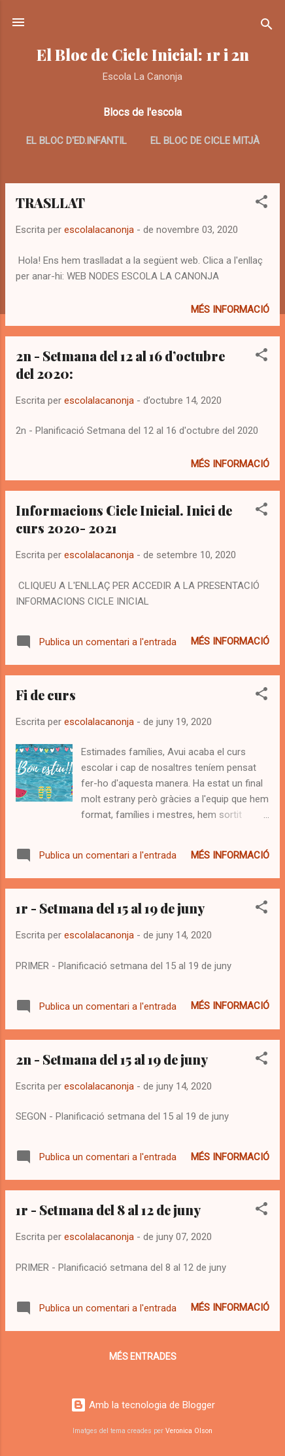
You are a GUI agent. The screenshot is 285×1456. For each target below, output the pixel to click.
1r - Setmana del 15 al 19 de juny (110, 908)
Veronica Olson (188, 1431)
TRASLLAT (50, 202)
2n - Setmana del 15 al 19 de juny (112, 1059)
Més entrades (142, 1356)
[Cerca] (267, 26)
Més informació (230, 309)
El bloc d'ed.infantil (76, 141)
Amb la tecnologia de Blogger (143, 1405)
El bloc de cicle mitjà (205, 141)
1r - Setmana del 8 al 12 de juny (108, 1209)
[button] (261, 204)
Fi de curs (46, 694)
